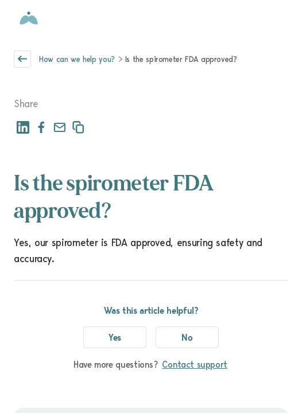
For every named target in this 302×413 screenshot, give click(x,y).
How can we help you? (77, 58)
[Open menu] (281, 18)
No (187, 337)
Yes (115, 337)
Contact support (194, 364)
